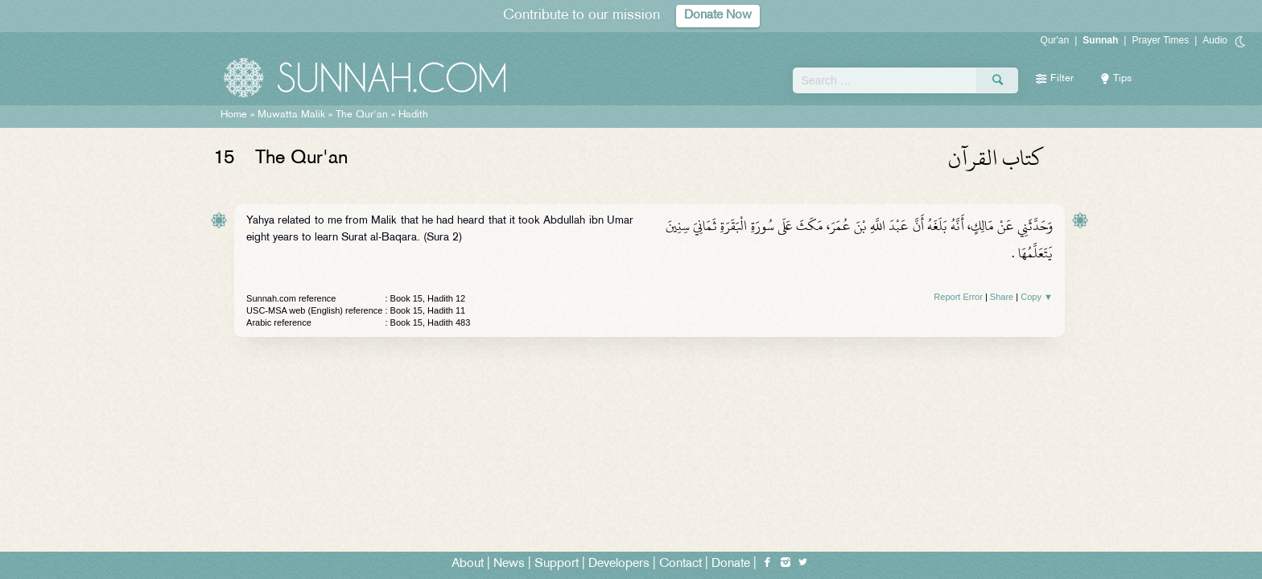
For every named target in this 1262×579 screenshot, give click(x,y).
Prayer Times (1160, 40)
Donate (730, 564)
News (509, 564)
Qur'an (1055, 40)
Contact (680, 564)
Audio (1214, 40)
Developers (619, 564)
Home (234, 115)
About (468, 564)
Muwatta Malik (291, 115)
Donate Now (718, 16)
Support (556, 564)
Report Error (958, 297)
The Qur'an (362, 115)
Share (1001, 297)
